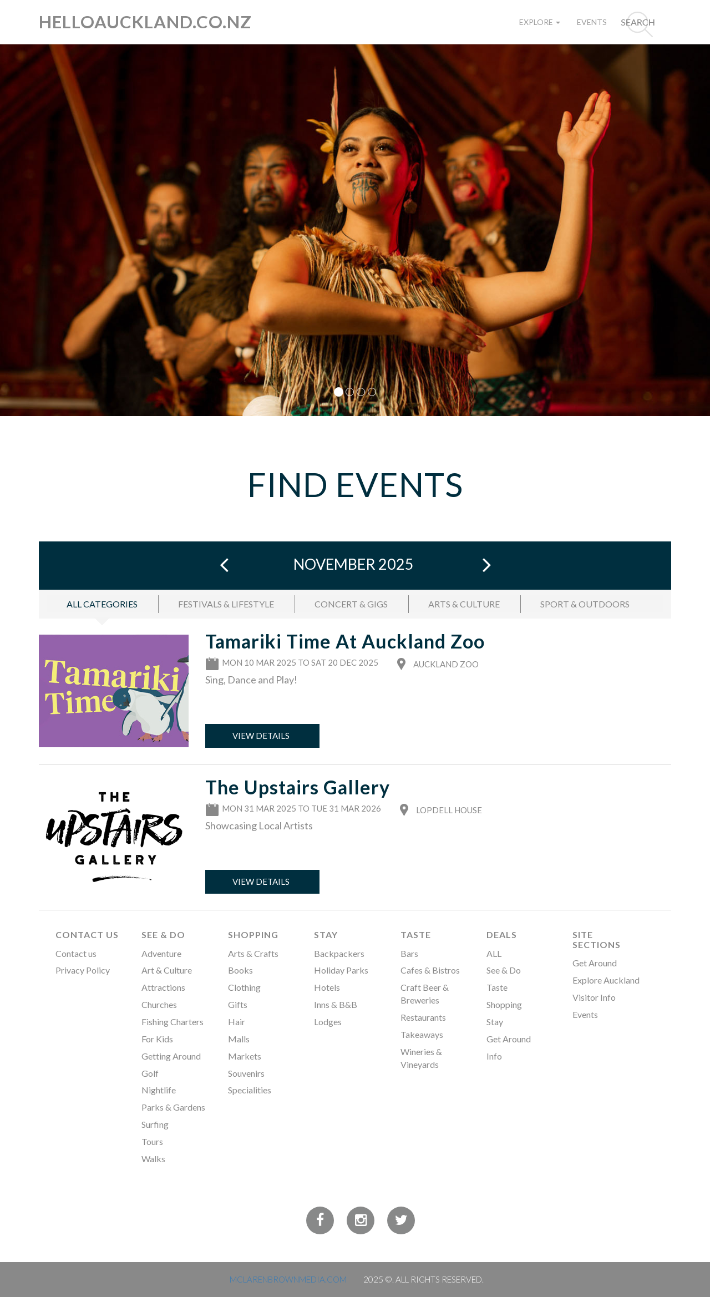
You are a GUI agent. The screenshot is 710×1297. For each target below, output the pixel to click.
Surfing (155, 1124)
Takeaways (421, 1034)
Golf (150, 1073)
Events (592, 22)
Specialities (249, 1090)
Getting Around (171, 1056)
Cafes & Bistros (430, 970)
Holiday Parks (341, 970)
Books (240, 970)
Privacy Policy (82, 970)
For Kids (157, 1038)
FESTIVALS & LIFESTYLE (226, 604)
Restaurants (423, 1017)
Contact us (76, 953)
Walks (153, 1158)
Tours (152, 1141)
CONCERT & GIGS (351, 604)
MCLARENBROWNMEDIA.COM (288, 1279)
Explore (539, 22)
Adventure (161, 953)
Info (494, 1056)
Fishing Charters (172, 1021)
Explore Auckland (606, 980)
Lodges (328, 1021)
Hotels (327, 987)
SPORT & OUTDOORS (585, 604)
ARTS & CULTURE (464, 604)
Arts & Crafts (253, 953)
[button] (53, 230)
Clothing (244, 987)
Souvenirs (246, 1073)
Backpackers (339, 953)
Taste (415, 934)
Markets (244, 1056)
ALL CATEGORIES (102, 604)
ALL (493, 953)
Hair (236, 1021)
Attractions (163, 987)
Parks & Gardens (173, 1107)
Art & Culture (166, 970)
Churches (159, 1004)
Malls (239, 1038)
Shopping (253, 934)
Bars (409, 953)
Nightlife (158, 1090)
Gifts (237, 1004)
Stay (326, 934)
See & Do (163, 934)
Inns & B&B (335, 1004)
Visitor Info (594, 997)
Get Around (508, 1038)
